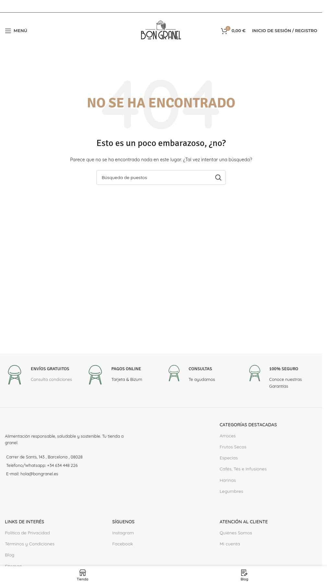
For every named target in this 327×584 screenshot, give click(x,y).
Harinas (228, 480)
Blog (9, 555)
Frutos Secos (233, 447)
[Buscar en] (161, 177)
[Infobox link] (38, 375)
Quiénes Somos (236, 533)
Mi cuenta (230, 544)
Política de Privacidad (27, 533)
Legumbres (231, 491)
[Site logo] (161, 30)
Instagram (123, 533)
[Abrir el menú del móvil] (16, 30)
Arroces (228, 436)
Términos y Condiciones (29, 544)
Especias (229, 458)
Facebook (122, 544)
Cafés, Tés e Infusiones (243, 469)
